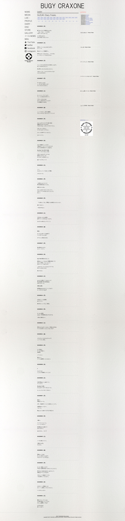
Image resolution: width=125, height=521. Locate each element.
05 (52, 21)
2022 (57, 19)
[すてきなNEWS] (89, 20)
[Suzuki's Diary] (89, 18)
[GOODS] (88, 24)
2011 (64, 17)
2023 (60, 19)
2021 (54, 19)
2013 (70, 17)
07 (59, 21)
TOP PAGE (122, 518)
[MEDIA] (87, 21)
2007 (51, 17)
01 (38, 21)
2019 (48, 19)
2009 (57, 17)
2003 (39, 17)
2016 (39, 19)
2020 (51, 19)
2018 (45, 19)
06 (56, 21)
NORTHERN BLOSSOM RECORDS (30, 57)
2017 (42, 19)
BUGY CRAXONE (62, 6)
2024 (64, 19)
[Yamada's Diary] (89, 22)
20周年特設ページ (84, 120)
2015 (76, 17)
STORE (30, 30)
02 (42, 21)
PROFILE (30, 21)
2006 (48, 17)
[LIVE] (87, 16)
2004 (42, 17)
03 (45, 21)
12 (76, 21)
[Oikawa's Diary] (89, 19)
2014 (73, 17)
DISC (30, 27)
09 (66, 21)
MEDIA (30, 15)
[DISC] (87, 17)
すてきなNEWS (30, 36)
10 (69, 21)
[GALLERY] (88, 23)
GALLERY (30, 33)
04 (49, 21)
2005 (45, 17)
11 (73, 21)
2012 (67, 17)
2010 (60, 17)
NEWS (30, 12)
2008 (54, 17)
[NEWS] (87, 15)
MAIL (30, 39)
